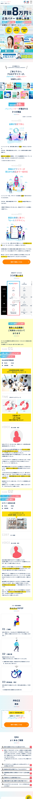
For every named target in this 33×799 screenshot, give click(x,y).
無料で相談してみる (16, 262)
